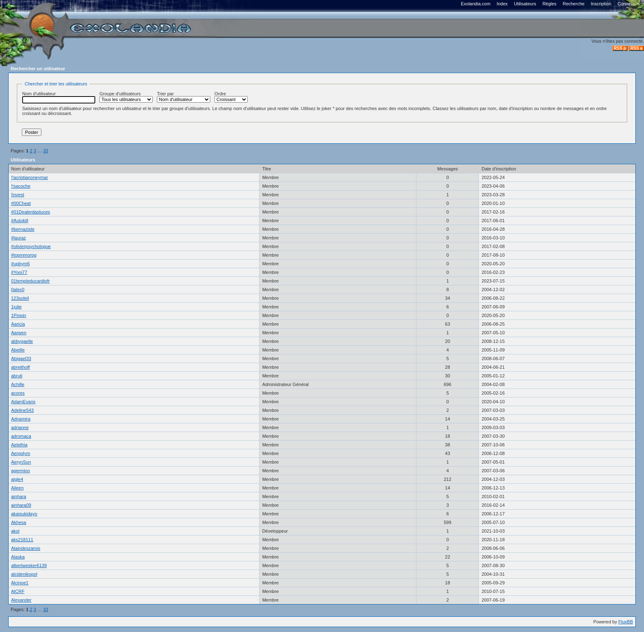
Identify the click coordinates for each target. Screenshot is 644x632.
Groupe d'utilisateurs (126, 97)
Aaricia (18, 324)
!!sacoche (20, 186)
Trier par (183, 97)
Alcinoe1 (19, 582)
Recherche (573, 3)
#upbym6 (20, 263)
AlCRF (17, 591)
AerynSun (21, 462)
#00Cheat (21, 203)
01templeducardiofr (30, 280)
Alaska (18, 556)
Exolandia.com (475, 3)
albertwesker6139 (29, 565)
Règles (550, 3)
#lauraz (18, 237)
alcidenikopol (24, 574)
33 (45, 150)
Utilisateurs (525, 3)
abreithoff (20, 367)
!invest (17, 194)
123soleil (20, 298)
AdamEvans (23, 401)
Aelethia (19, 444)
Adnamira (20, 418)
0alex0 (17, 289)
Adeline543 (22, 410)
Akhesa (18, 522)
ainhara (18, 496)
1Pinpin (18, 315)
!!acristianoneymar (29, 177)
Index (502, 3)
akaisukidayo (24, 513)
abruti (17, 375)
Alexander (21, 600)
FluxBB (626, 621)
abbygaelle (22, 341)
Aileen (17, 487)
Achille (17, 384)
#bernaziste (22, 229)
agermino (20, 470)
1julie (16, 306)
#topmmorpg (24, 255)
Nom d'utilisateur (58, 97)
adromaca (21, 436)
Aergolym (20, 453)
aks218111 (22, 539)
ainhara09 (21, 505)
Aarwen (18, 332)
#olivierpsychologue (31, 246)
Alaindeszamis (25, 548)
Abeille (18, 349)
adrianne (20, 427)
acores (18, 393)
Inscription (601, 3)
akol (15, 531)
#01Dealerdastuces (30, 211)
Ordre (231, 97)
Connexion (628, 3)
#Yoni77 (19, 272)
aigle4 (17, 479)
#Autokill (19, 220)
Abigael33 (21, 358)
